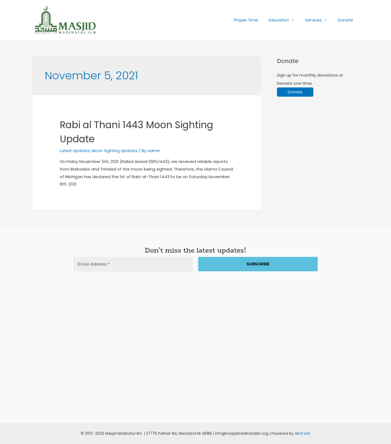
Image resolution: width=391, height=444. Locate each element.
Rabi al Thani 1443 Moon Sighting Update (124, 131)
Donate (346, 20)
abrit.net (302, 433)
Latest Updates (76, 150)
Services (317, 20)
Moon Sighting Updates (117, 150)
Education (286, 20)
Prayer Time (255, 20)
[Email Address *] (133, 264)
